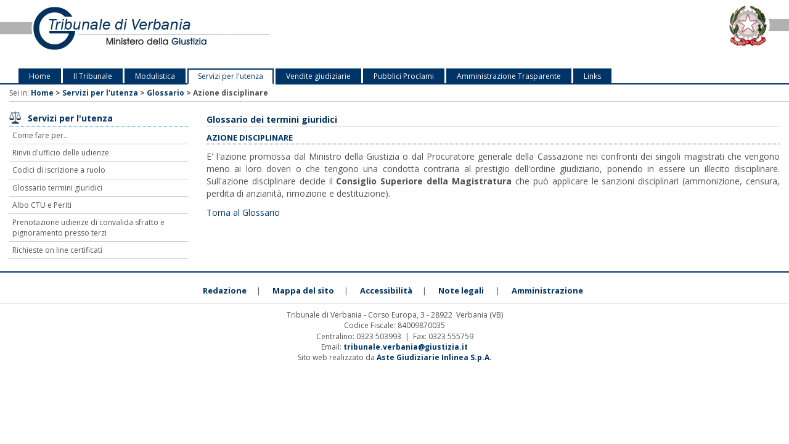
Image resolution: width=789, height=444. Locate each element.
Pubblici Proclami (404, 76)
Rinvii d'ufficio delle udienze (60, 152)
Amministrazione (547, 290)
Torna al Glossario (243, 212)
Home (40, 76)
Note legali (461, 290)
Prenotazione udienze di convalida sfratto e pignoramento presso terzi (88, 227)
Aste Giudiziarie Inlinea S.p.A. (434, 357)
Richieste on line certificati (57, 250)
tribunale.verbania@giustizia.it (405, 347)
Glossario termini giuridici (57, 188)
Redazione (225, 290)
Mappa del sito (303, 290)
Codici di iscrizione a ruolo (58, 170)
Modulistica (155, 76)
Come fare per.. (39, 135)
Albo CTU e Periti (42, 205)
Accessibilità (386, 290)
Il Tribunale (92, 76)
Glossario (165, 93)
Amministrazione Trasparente (509, 76)
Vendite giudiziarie (318, 76)
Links (592, 76)
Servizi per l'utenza (230, 76)
